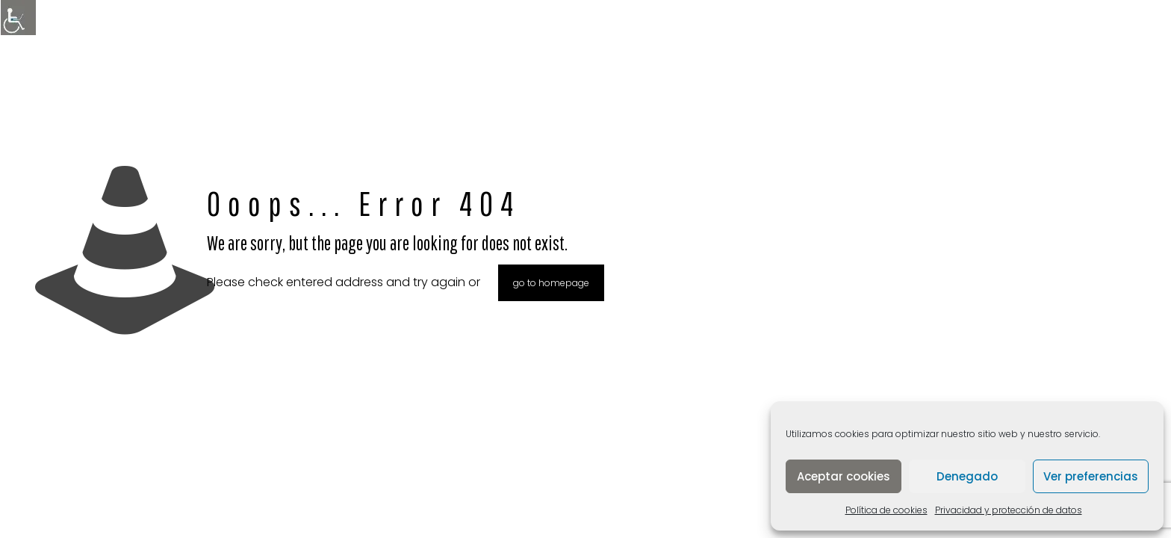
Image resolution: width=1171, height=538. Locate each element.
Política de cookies (886, 510)
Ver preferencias (1090, 476)
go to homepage (551, 282)
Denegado (967, 476)
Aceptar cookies (843, 476)
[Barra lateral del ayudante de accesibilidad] (18, 18)
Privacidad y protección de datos (1008, 510)
